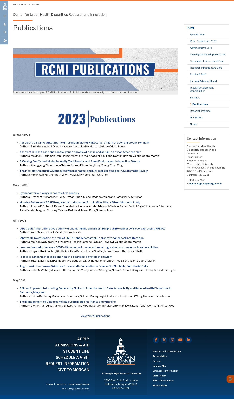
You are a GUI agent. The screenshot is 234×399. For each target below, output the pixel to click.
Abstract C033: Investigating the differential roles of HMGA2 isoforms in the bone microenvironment (84, 142)
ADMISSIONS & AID (72, 345)
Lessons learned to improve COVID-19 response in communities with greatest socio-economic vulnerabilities (89, 247)
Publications (34, 4)
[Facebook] (156, 340)
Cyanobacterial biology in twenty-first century (49, 193)
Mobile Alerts (160, 385)
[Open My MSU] (4, 42)
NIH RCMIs (196, 117)
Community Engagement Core (207, 61)
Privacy (49, 384)
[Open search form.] (4, 34)
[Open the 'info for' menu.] (4, 26)
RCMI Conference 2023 (203, 41)
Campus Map (159, 366)
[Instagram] (172, 340)
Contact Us (61, 384)
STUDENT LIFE (76, 351)
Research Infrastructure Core (206, 67)
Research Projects (200, 110)
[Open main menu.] (4, 18)
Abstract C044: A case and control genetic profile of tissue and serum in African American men (80, 152)
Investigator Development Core (207, 54)
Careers (157, 361)
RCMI (23, 4)
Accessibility (160, 356)
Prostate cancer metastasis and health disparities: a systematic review (66, 256)
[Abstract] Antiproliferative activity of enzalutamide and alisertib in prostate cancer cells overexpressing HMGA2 (92, 228)
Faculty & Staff (198, 74)
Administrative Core (201, 47)
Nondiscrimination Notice (167, 351)
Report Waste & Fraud (79, 384)
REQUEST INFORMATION (67, 364)
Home (15, 4)
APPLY (83, 339)
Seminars (195, 97)
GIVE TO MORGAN (73, 370)
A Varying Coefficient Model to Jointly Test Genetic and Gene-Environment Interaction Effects (80, 161)
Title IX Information (163, 380)
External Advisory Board (203, 81)
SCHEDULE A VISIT (72, 357)
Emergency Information (165, 370)
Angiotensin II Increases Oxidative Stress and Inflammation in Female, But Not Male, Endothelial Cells (84, 266)
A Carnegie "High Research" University (121, 373)
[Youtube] (180, 340)
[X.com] (164, 340)
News (193, 124)
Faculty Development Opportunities (202, 89)
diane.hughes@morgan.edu (205, 183)
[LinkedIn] (188, 340)
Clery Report (159, 375)
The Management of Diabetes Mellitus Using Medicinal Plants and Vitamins (68, 301)
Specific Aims (197, 34)
